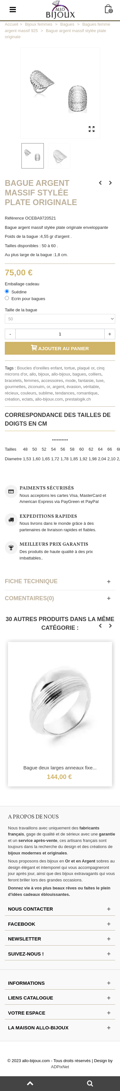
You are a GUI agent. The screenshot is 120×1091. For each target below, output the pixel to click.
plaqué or (86, 368)
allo (32, 374)
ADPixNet (60, 1066)
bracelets (13, 380)
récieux (11, 393)
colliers (94, 374)
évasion (74, 386)
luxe (100, 380)
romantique (87, 393)
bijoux (43, 374)
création (12, 399)
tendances (65, 393)
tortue (69, 368)
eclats (27, 399)
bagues (79, 374)
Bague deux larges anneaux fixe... (60, 768)
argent (58, 386)
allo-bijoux (61, 374)
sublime (46, 393)
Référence (14, 218)
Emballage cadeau (22, 283)
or (48, 386)
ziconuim (36, 386)
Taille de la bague (21, 309)
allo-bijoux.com (49, 399)
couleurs (28, 393)
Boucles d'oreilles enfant (39, 368)
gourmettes (15, 386)
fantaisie (85, 380)
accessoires (52, 380)
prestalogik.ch (78, 399)
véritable (91, 386)
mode (70, 380)
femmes (31, 380)
